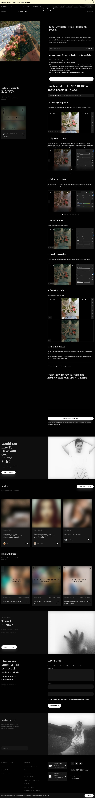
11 (78, 214)
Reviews (27, 762)
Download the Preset (71, 78)
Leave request (8, 472)
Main (50, 24)
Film (76, 6)
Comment (51, 668)
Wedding (69, 6)
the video (89, 65)
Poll (25, 769)
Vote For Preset (9, 647)
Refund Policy (29, 787)
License (27, 783)
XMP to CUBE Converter (32, 790)
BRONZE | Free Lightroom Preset (12, 601)
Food (62, 6)
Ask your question (30, 766)
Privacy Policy (29, 776)
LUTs (18, 6)
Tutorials (25, 6)
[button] (88, 11)
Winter (82, 6)
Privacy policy (45, 795)
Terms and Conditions (31, 780)
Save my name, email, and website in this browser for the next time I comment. (70, 699)
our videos (72, 62)
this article (72, 356)
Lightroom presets (7, 6)
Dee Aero (77, 778)
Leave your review (85, 486)
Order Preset (36, 6)
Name (50, 683)
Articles (27, 773)
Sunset (55, 6)
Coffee (90, 6)
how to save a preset (63, 356)
